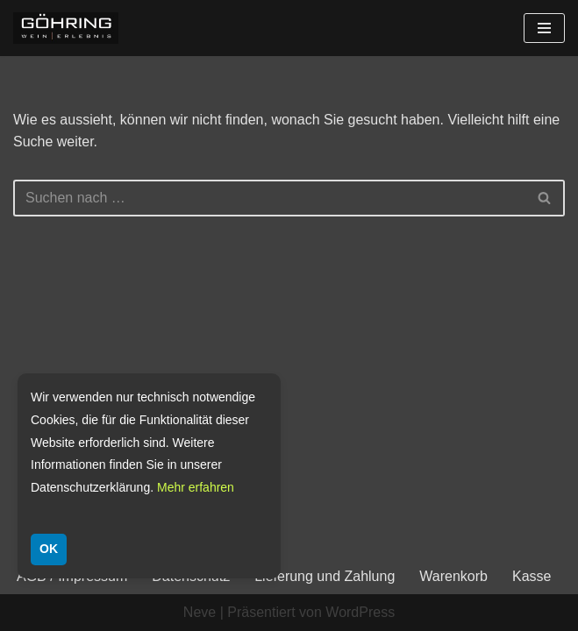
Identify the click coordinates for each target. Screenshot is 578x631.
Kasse (531, 576)
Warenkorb (453, 576)
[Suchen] (269, 198)
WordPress (360, 612)
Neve (199, 612)
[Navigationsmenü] (544, 28)
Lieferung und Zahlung (324, 576)
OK (48, 549)
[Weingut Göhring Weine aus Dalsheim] (65, 28)
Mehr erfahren (195, 487)
